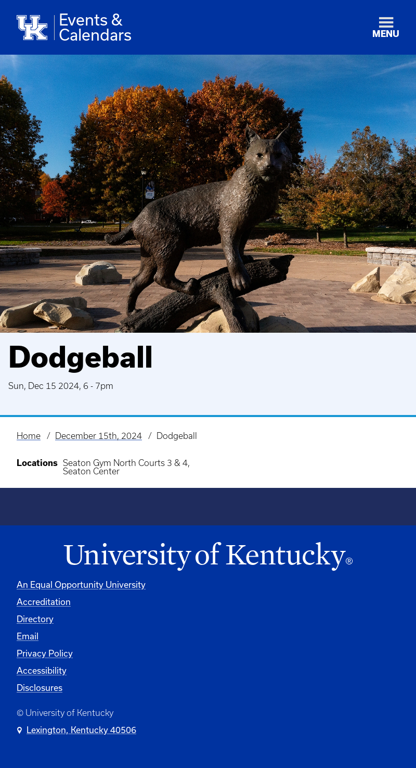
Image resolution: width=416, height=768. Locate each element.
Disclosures (39, 688)
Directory (35, 619)
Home (29, 435)
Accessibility (42, 670)
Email (27, 636)
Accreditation (44, 602)
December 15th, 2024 (98, 435)
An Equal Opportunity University (81, 584)
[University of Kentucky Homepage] (208, 557)
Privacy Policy (45, 653)
